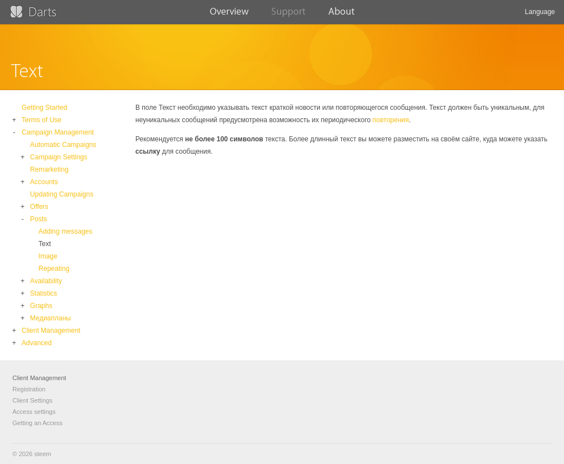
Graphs (41, 306)
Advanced (36, 343)
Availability (45, 281)
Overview (229, 15)
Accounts (44, 182)
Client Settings (32, 400)
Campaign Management (57, 132)
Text (44, 244)
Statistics (43, 293)
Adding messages (65, 231)
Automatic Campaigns (63, 145)
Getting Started (44, 107)
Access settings (33, 411)
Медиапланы (50, 318)
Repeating (53, 269)
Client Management (50, 330)
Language (540, 16)
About (341, 15)
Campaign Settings (58, 157)
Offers (39, 207)
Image (47, 256)
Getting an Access (37, 423)
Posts (38, 219)
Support (288, 15)
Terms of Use (41, 120)
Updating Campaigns (61, 194)
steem (42, 453)
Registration (29, 389)
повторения (391, 120)
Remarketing (49, 169)
